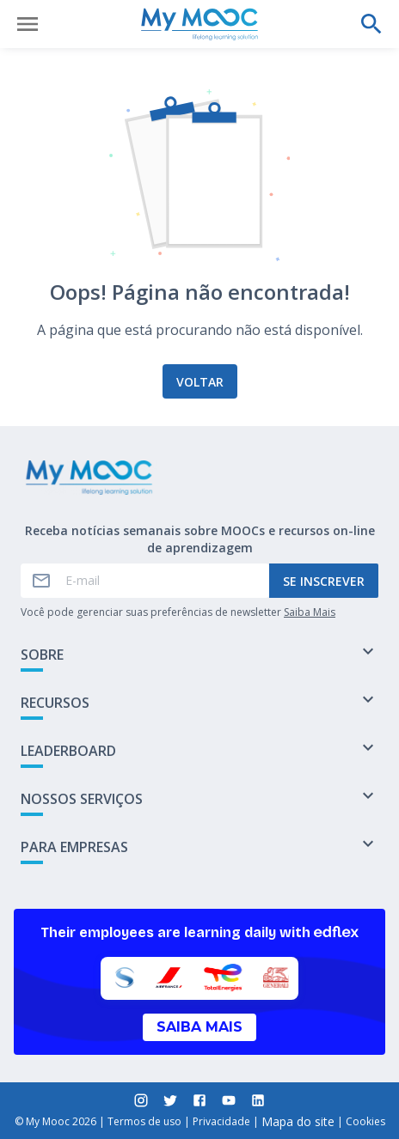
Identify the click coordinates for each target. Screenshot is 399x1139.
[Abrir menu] (27, 24)
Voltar (200, 382)
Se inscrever (324, 581)
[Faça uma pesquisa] (371, 24)
